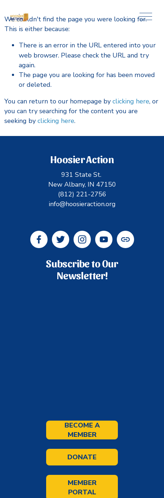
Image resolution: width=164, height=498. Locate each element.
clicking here (130, 101)
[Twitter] (60, 239)
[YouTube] (103, 239)
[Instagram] (82, 239)
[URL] (125, 239)
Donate (82, 457)
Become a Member (82, 430)
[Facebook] (39, 239)
